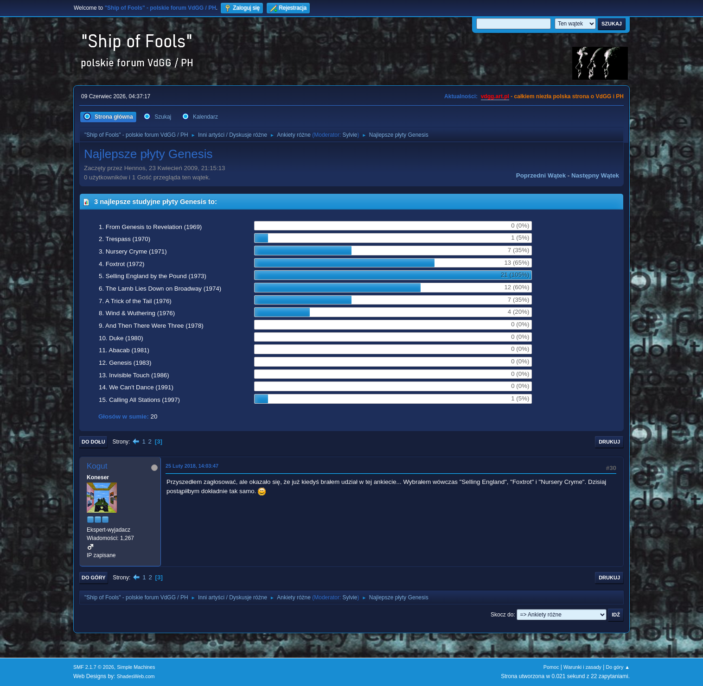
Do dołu (93, 442)
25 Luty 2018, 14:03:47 (192, 466)
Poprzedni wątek (541, 175)
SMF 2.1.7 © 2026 (93, 667)
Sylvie (350, 135)
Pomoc (551, 667)
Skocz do (502, 614)
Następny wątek (595, 175)
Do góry (94, 577)
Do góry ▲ (618, 667)
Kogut (97, 466)
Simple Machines (136, 667)
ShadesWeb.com (136, 676)
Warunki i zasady (582, 667)
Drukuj (609, 442)
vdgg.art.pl (495, 96)
